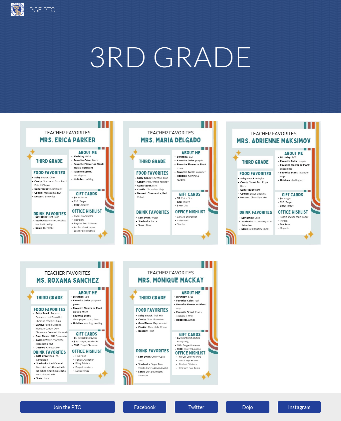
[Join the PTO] (67, 407)
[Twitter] (196, 407)
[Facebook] (144, 407)
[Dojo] (247, 407)
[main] (170, 56)
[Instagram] (299, 407)
